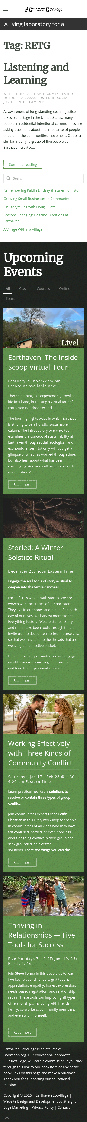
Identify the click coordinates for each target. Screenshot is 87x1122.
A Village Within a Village (22, 229)
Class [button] (23, 288)
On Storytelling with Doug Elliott (29, 207)
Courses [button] (43, 288)
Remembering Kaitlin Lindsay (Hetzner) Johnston (42, 190)
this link (23, 1067)
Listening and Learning (36, 73)
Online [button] (64, 288)
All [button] (8, 288)
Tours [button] (10, 298)
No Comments (32, 102)
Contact (64, 1107)
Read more (22, 484)
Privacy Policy (43, 1107)
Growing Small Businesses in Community (36, 198)
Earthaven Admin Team (48, 94)
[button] (5, 9)
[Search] (43, 178)
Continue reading (23, 164)
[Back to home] (43, 9)
